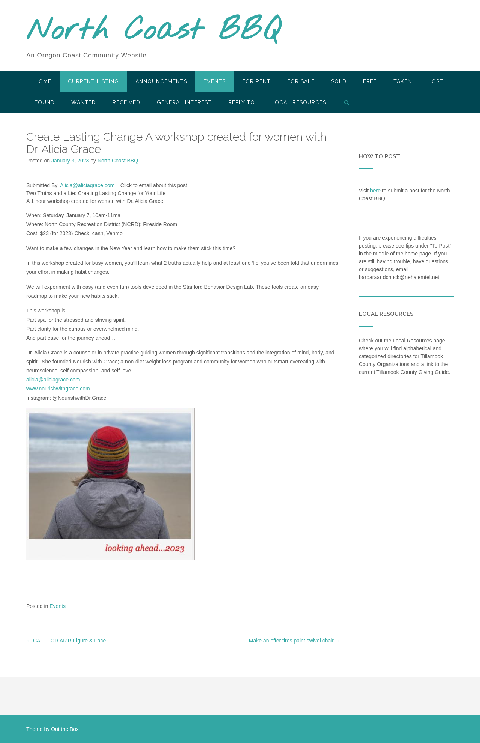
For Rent (256, 81)
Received (126, 102)
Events (215, 81)
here (375, 191)
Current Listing (93, 81)
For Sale (301, 81)
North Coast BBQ (153, 31)
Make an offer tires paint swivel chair (294, 641)
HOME (42, 81)
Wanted (83, 102)
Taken (402, 81)
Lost (435, 81)
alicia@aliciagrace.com (53, 380)
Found (44, 102)
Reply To (241, 102)
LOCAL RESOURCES (299, 102)
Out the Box (65, 729)
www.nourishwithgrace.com (58, 389)
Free (370, 81)
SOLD (338, 81)
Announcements (161, 81)
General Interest (184, 102)
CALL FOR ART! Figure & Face (66, 641)
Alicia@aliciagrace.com (87, 185)
